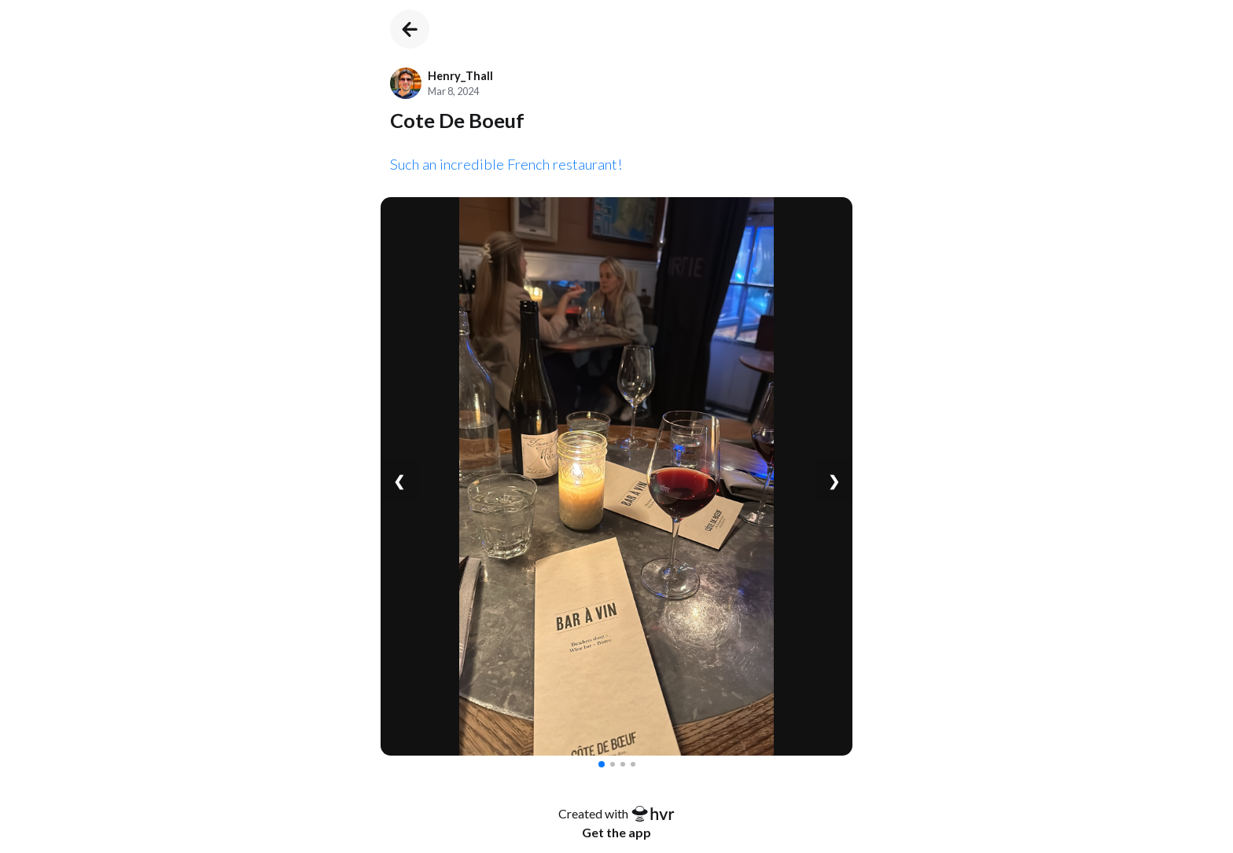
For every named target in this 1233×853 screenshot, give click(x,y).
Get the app (616, 832)
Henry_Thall (460, 75)
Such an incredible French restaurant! (506, 164)
